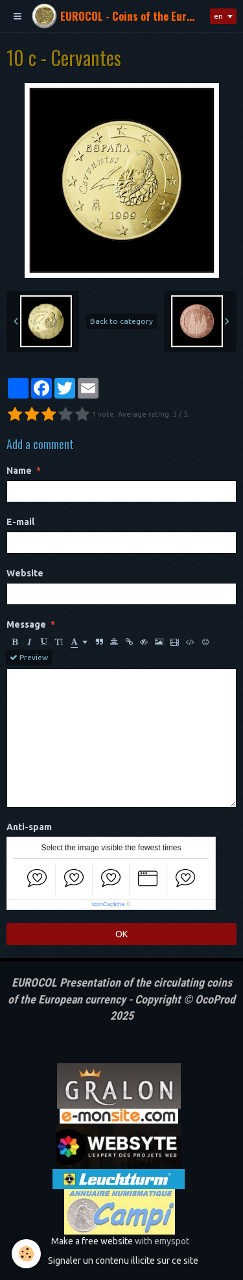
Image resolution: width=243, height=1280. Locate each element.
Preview (29, 657)
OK (121, 934)
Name (19, 470)
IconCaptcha (108, 904)
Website (24, 573)
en (218, 16)
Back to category (121, 321)
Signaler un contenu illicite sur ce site (123, 1260)
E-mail (20, 522)
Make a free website (92, 1241)
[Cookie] (26, 1253)
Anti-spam (29, 827)
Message (26, 624)
